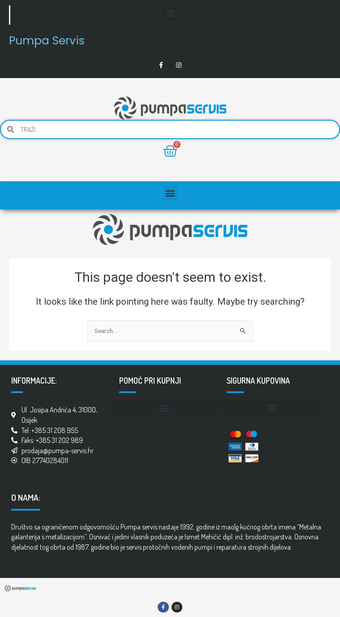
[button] (171, 12)
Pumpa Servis (47, 40)
